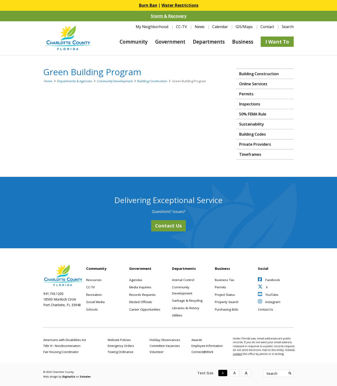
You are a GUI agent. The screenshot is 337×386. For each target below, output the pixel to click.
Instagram (269, 302)
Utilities (177, 315)
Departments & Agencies (74, 81)
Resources (94, 280)
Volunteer (157, 352)
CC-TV (181, 26)
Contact (267, 26)
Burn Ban (148, 5)
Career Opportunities (144, 309)
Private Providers (255, 144)
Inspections (249, 104)
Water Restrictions (179, 5)
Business (242, 41)
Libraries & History (185, 308)
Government (170, 41)
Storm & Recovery (169, 16)
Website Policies (119, 340)
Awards (196, 340)
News (200, 26)
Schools (92, 309)
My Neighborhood (152, 26)
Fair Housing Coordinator (61, 352)
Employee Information (207, 346)
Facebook (269, 280)
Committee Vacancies (165, 346)
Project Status (225, 295)
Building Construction (152, 81)
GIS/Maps (244, 26)
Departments (209, 41)
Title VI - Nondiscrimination (62, 346)
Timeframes (250, 154)
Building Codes (252, 134)
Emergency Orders (121, 346)
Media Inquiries (140, 287)
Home (48, 81)
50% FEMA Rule (252, 114)
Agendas (135, 280)
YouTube (268, 295)
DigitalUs (68, 376)
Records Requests (142, 295)
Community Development (115, 81)
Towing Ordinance (120, 352)
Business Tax (224, 280)
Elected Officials (140, 302)
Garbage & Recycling (187, 300)
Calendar (220, 26)
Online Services (253, 83)
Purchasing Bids (226, 309)
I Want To (277, 41)
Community (134, 41)
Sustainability (251, 124)
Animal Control (183, 280)
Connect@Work (202, 352)
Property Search (226, 302)
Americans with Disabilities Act (64, 340)
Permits (246, 93)
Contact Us (168, 226)
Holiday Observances (165, 340)
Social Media (95, 302)
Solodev (85, 376)
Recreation (94, 295)
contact (237, 354)
